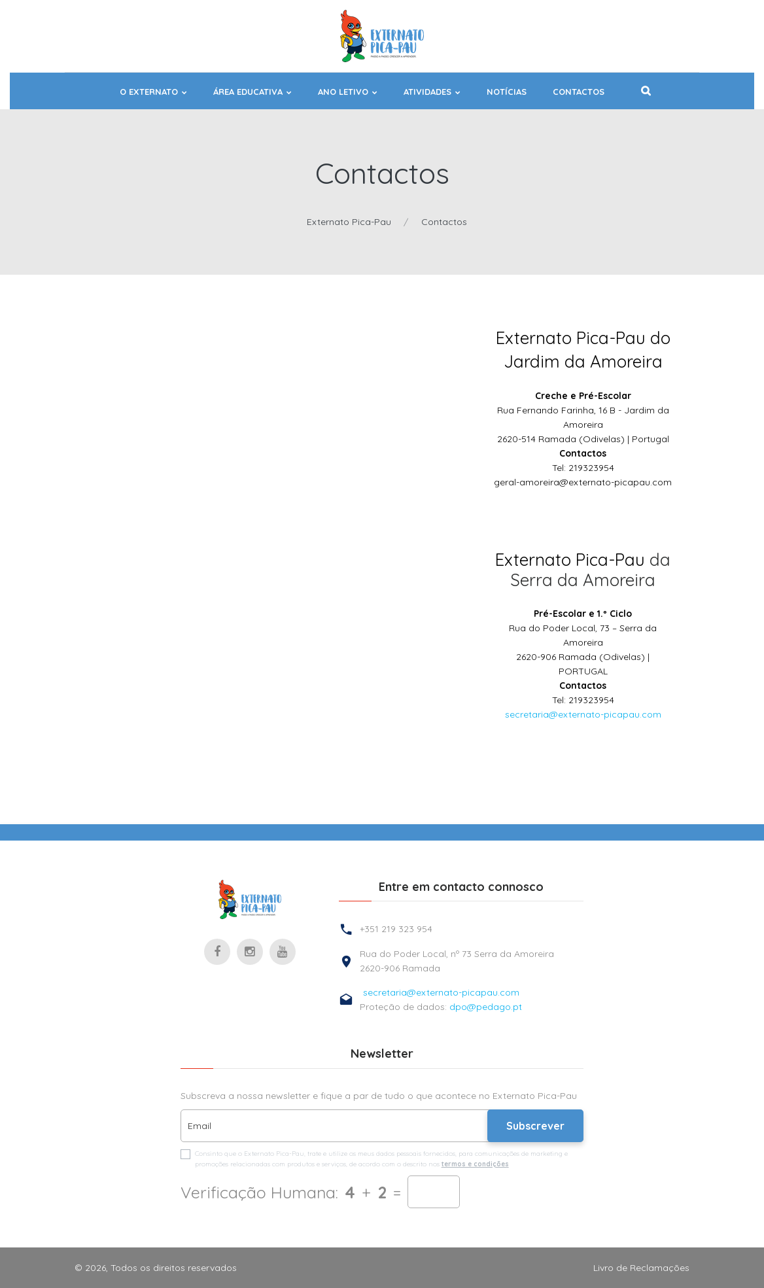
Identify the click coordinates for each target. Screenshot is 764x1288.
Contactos (578, 92)
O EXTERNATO (149, 92)
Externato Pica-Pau (349, 222)
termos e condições (475, 1164)
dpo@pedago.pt (485, 1007)
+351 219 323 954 (396, 929)
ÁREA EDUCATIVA (248, 92)
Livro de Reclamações (641, 1268)
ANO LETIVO (343, 92)
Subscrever (535, 1125)
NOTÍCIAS (507, 92)
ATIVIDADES (427, 92)
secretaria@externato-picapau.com (583, 714)
